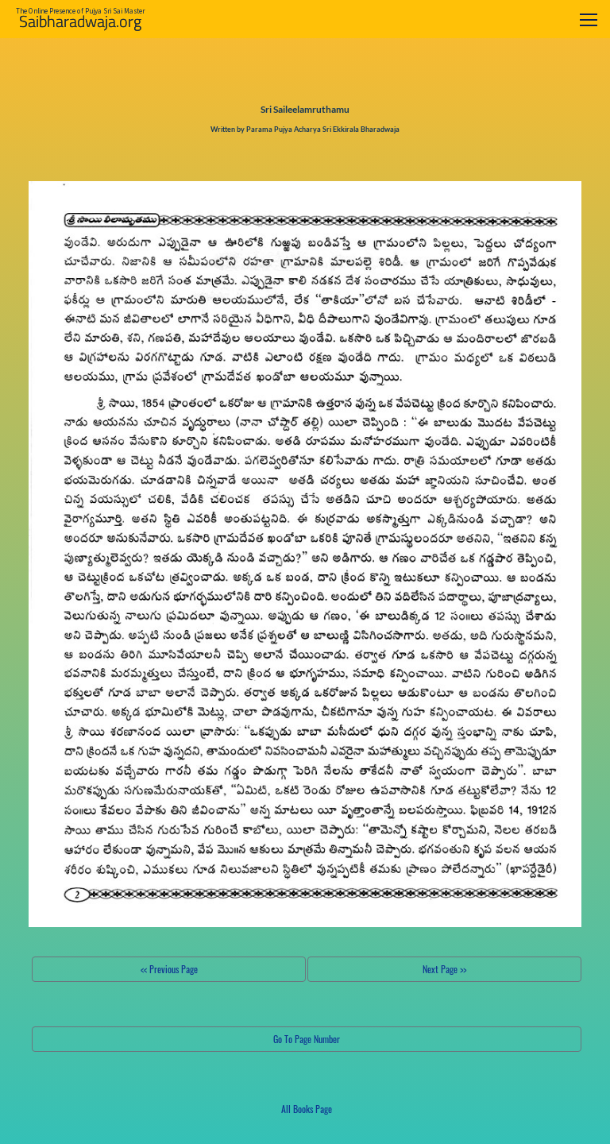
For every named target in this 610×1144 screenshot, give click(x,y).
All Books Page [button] (306, 1108)
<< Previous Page (169, 969)
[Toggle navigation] (588, 19)
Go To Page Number (306, 1038)
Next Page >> (444, 969)
